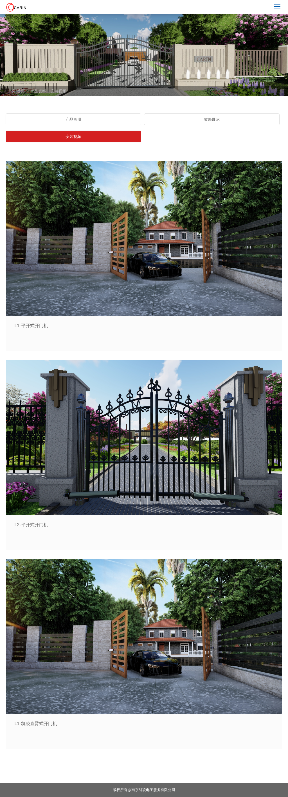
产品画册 (73, 119)
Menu (278, 4)
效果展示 (212, 119)
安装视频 (58, 91)
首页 (18, 91)
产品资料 (38, 91)
